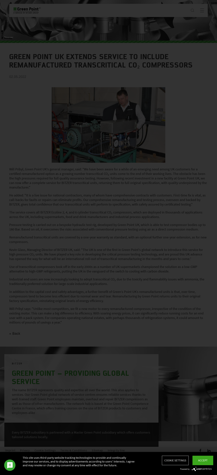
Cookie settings (175, 460)
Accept (203, 460)
